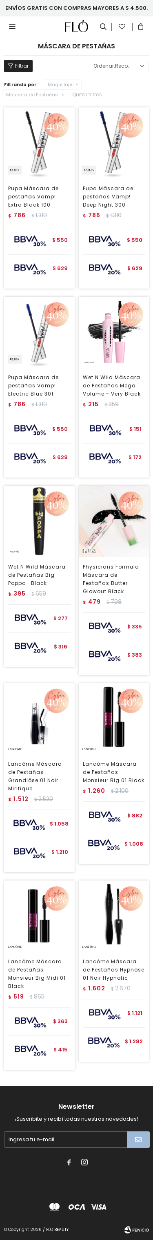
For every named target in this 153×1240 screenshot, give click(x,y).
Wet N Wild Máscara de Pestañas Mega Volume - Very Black (112, 385)
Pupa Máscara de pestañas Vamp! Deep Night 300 (108, 196)
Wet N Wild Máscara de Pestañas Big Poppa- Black (37, 575)
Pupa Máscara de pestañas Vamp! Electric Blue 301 (33, 385)
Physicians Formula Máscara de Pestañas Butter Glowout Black (111, 579)
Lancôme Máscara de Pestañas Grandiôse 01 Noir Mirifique (35, 776)
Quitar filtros (87, 94)
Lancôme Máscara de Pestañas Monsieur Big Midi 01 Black (37, 974)
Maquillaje (60, 84)
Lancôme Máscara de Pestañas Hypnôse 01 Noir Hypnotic (113, 969)
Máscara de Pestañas (32, 94)
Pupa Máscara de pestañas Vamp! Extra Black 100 (33, 196)
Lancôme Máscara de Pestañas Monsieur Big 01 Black (113, 772)
